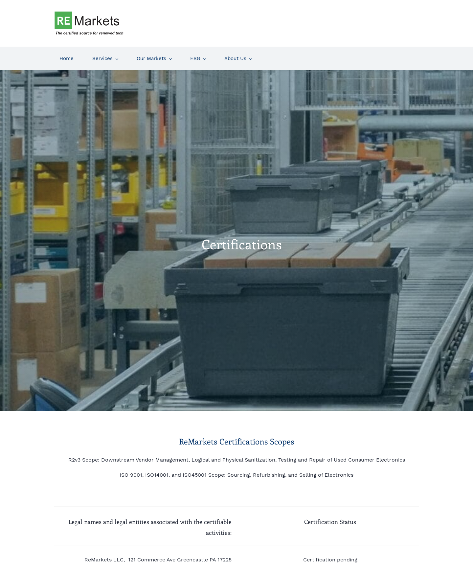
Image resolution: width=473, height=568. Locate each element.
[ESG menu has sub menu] (198, 56)
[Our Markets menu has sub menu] (154, 56)
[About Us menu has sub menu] (238, 56)
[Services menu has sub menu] (105, 56)
